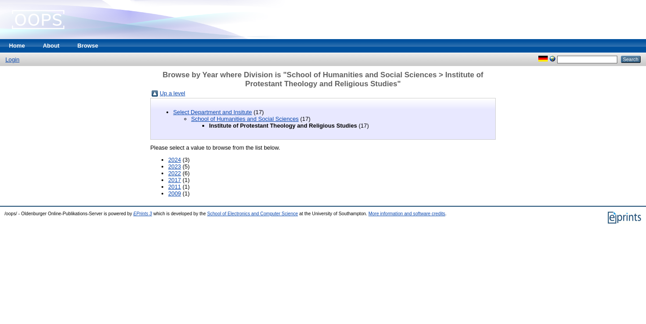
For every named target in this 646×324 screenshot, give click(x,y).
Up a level (172, 93)
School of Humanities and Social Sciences (245, 118)
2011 (174, 186)
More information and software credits (406, 213)
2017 (174, 180)
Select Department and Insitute (212, 112)
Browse (88, 45)
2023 (174, 166)
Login (12, 59)
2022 (174, 173)
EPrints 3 (142, 213)
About (51, 45)
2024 (174, 159)
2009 (174, 193)
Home (17, 45)
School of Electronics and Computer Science (252, 213)
